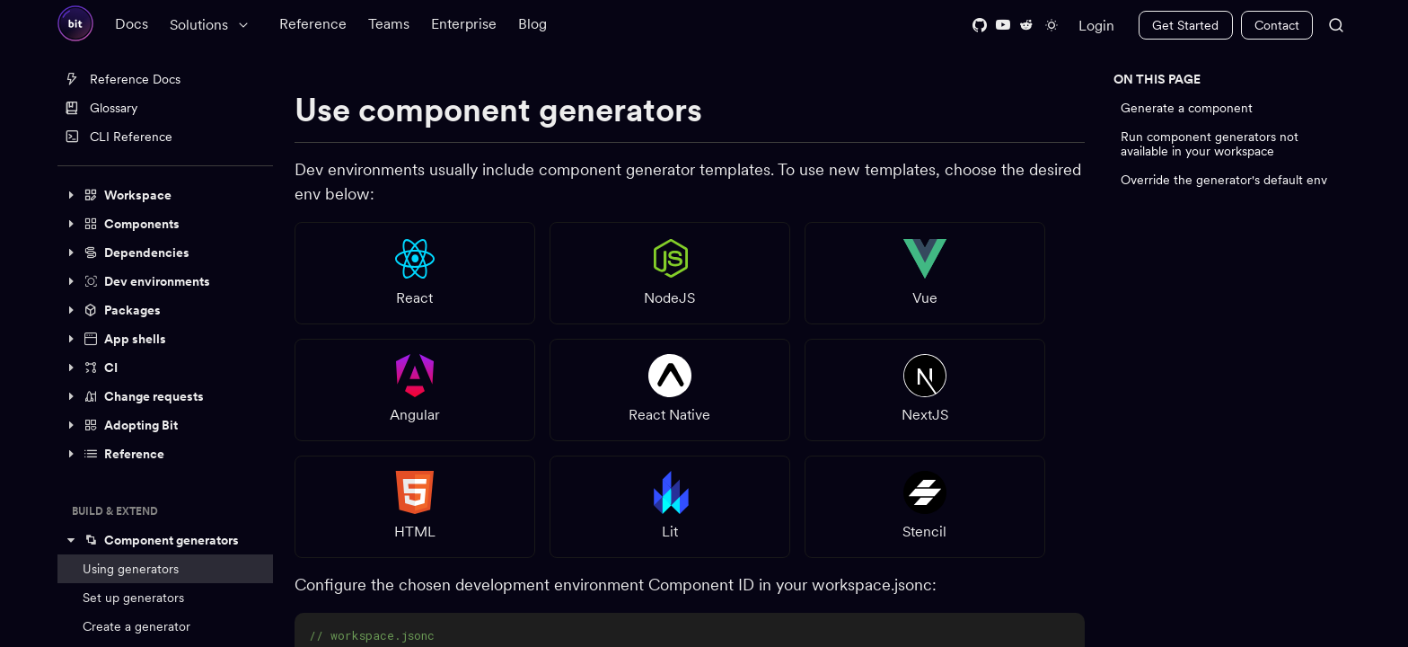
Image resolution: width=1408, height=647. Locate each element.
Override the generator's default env (1224, 180)
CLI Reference (118, 136)
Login (1096, 25)
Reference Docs (122, 79)
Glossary (101, 108)
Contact (1276, 25)
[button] (165, 195)
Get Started (1185, 25)
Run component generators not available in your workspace (1209, 143)
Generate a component (1187, 108)
